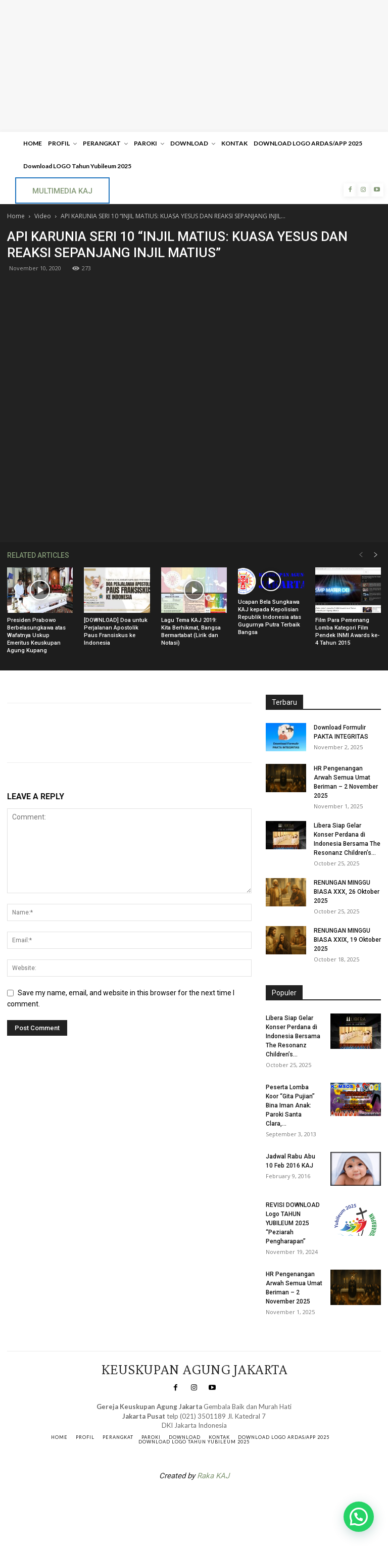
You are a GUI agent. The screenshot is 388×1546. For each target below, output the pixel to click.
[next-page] (376, 555)
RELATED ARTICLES (38, 555)
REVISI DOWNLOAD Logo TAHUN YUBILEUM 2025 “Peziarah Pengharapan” (293, 1223)
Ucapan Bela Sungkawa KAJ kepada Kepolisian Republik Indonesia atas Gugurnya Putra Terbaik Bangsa (269, 617)
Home (16, 216)
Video (42, 216)
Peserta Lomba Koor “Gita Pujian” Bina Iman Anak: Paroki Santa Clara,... (290, 1105)
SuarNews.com (178, 1502)
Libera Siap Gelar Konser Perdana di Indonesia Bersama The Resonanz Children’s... (293, 1036)
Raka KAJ (213, 1475)
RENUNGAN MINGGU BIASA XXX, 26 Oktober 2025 (346, 891)
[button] (359, 1517)
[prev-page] (361, 555)
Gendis (224, 1502)
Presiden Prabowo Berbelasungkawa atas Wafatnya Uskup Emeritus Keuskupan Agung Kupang (36, 635)
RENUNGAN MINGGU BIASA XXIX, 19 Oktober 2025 (347, 939)
